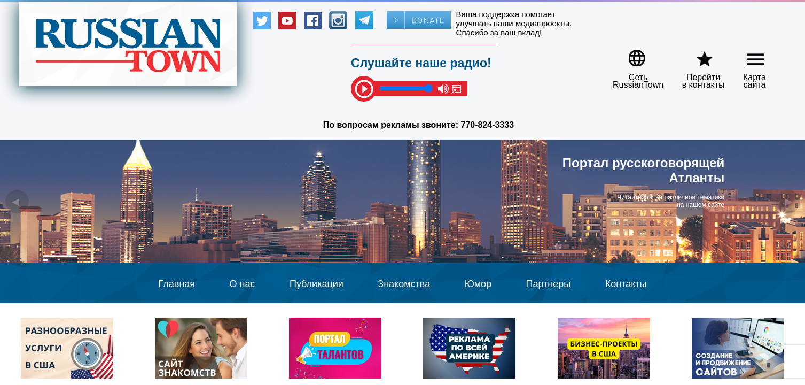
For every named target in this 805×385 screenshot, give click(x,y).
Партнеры (548, 284)
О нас (242, 284)
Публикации (316, 284)
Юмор (478, 284)
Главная (177, 284)
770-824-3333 (487, 124)
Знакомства (404, 284)
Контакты (626, 284)
